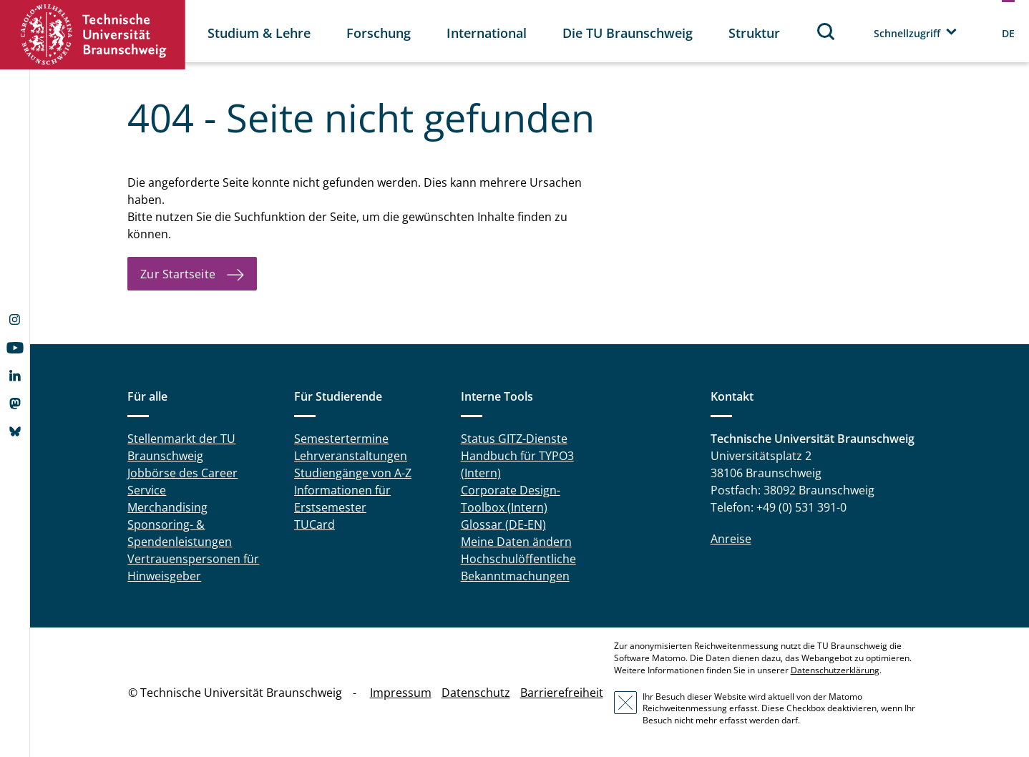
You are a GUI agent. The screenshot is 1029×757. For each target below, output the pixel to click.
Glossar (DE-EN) (503, 524)
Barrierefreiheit (561, 692)
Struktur (754, 32)
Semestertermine (341, 438)
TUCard (314, 524)
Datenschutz (476, 692)
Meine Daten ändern (516, 542)
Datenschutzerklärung (835, 670)
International (487, 32)
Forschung (378, 32)
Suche (826, 31)
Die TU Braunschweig (627, 32)
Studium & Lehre (259, 32)
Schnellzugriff (907, 33)
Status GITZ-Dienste (514, 438)
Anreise (731, 539)
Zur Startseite (177, 274)
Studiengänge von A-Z (352, 473)
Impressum (400, 692)
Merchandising (167, 507)
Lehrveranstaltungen (350, 456)
